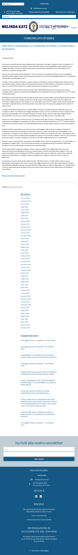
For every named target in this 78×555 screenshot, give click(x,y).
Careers (74, 27)
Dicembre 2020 (25, 296)
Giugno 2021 (25, 279)
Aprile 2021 (24, 284)
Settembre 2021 (26, 270)
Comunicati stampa (17, 187)
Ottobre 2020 (25, 302)
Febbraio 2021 (25, 290)
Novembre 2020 (26, 299)
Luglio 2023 (24, 207)
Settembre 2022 (26, 236)
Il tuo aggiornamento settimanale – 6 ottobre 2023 (38, 340)
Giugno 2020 (25, 313)
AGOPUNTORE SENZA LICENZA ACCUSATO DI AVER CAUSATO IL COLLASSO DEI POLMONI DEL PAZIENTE (38, 414)
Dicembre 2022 (25, 227)
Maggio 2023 (25, 212)
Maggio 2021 (25, 281)
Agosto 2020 (25, 307)
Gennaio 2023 (25, 224)
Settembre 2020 (26, 305)
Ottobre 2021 (25, 267)
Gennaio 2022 (25, 258)
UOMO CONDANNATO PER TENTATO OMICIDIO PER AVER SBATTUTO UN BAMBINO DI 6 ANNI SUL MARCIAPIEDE (38, 383)
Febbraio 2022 (25, 256)
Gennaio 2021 (25, 293)
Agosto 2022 (25, 238)
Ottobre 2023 (25, 198)
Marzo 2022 (24, 253)
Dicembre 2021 (25, 261)
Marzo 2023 (24, 218)
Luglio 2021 (24, 276)
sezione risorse (46, 511)
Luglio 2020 (24, 310)
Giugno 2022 (25, 244)
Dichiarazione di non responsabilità (39, 520)
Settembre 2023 (26, 201)
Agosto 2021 (25, 273)
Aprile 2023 (24, 215)
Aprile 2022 (24, 250)
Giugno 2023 (25, 210)
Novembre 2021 (26, 264)
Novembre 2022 (26, 230)
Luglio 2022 (24, 241)
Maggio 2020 (25, 316)
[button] (13, 4)
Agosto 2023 (25, 204)
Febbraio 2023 (25, 221)
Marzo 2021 (24, 287)
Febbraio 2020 (25, 325)
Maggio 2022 (25, 247)
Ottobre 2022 (25, 233)
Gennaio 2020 (25, 328)
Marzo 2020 (24, 322)
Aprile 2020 (24, 319)
